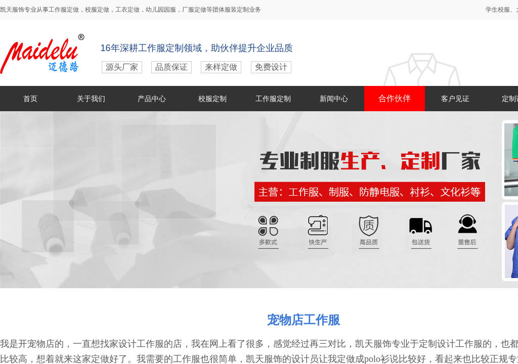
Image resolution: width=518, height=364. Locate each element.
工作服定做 (64, 9)
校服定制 (212, 99)
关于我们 (91, 99)
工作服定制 (273, 99)
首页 (30, 99)
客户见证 (455, 99)
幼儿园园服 (161, 9)
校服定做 (97, 9)
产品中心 (152, 99)
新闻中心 (334, 99)
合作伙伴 (394, 98)
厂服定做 (194, 9)
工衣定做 (127, 9)
